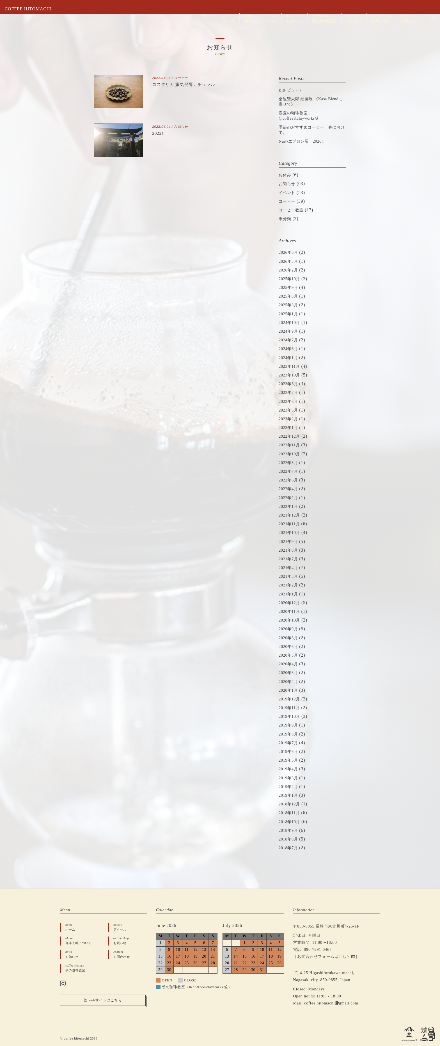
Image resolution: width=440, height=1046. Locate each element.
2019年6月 (290, 751)
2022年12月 (291, 436)
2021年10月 (291, 532)
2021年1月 (290, 593)
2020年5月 (290, 655)
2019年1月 (290, 795)
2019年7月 (290, 742)
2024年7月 (290, 339)
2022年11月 (291, 444)
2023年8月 (290, 383)
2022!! (159, 133)
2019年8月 (290, 734)
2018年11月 (291, 812)
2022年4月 (290, 488)
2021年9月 (290, 541)
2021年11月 (291, 523)
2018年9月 (290, 830)
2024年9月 (290, 331)
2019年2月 (290, 786)
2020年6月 (290, 646)
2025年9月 (290, 287)
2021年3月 (290, 576)
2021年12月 (291, 515)
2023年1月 (290, 427)
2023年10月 (291, 375)
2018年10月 (291, 821)
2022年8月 (290, 462)
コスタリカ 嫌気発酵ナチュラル (189, 84)
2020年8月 (290, 637)
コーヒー (181, 78)
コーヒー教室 (293, 209)
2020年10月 (291, 620)
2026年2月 (290, 270)
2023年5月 (290, 410)
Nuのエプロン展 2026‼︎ (304, 141)
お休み (286, 174)
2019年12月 (291, 698)
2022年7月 (290, 471)
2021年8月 (290, 550)
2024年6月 (290, 348)
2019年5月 (290, 760)
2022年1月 (290, 506)
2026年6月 (290, 252)
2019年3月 (290, 777)
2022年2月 (290, 497)
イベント (288, 192)
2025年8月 (290, 296)
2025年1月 (290, 313)
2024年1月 (290, 357)
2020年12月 (291, 602)
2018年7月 (290, 847)
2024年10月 (291, 322)
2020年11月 (291, 611)
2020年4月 (290, 663)
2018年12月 (291, 803)
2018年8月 (290, 839)
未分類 (286, 218)
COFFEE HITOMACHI (32, 8)
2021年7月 (290, 558)
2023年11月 (291, 366)
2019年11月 (291, 707)
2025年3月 (290, 304)
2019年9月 (290, 725)
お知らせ (181, 127)
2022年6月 (290, 480)
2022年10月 (291, 453)
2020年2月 (290, 681)
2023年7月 (290, 392)
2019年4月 (290, 768)
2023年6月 (290, 401)
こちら (348, 956)
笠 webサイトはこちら (103, 1003)
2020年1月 (290, 690)
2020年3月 (290, 672)
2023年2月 (290, 418)
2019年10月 (291, 716)
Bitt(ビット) (291, 90)
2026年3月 (290, 261)
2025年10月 (291, 278)
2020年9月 (290, 628)
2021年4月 (290, 567)
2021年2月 (290, 585)
